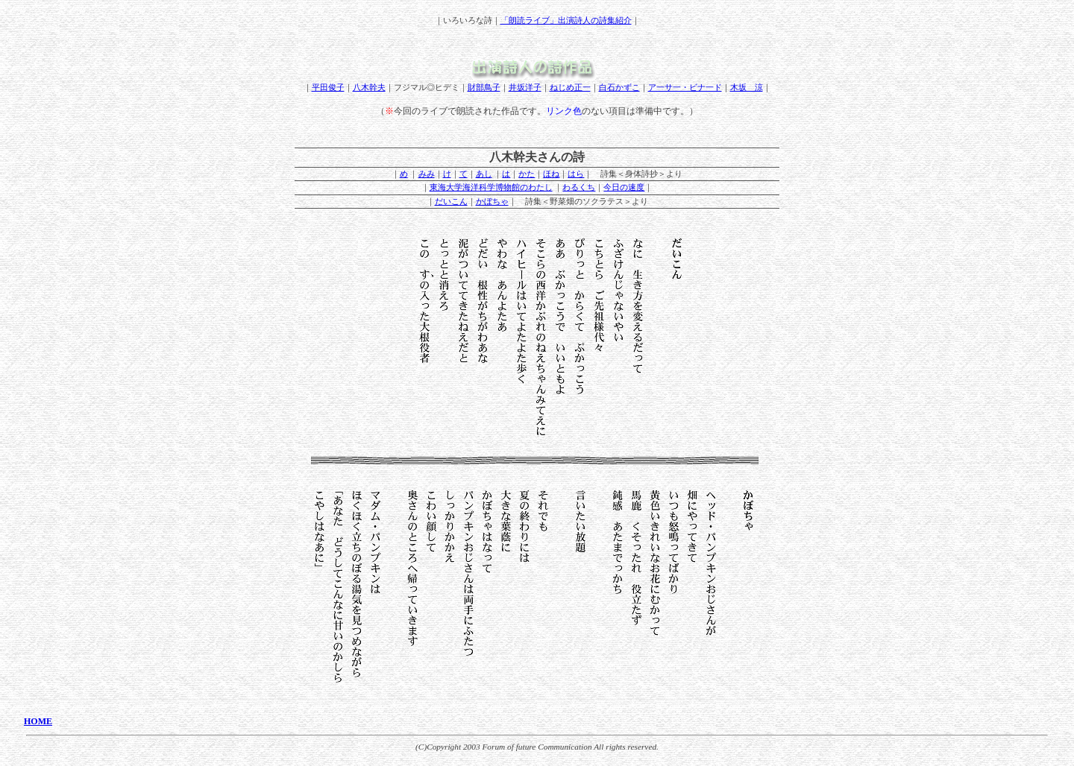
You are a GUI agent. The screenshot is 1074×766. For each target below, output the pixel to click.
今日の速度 (623, 187)
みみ (426, 173)
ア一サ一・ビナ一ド (685, 87)
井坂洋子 (525, 87)
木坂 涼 (746, 87)
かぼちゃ (492, 201)
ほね (551, 173)
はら (576, 173)
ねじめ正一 (570, 87)
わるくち (578, 187)
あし (484, 173)
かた (526, 173)
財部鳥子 (484, 87)
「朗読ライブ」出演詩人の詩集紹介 (566, 20)
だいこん (451, 201)
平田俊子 (328, 87)
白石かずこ (619, 87)
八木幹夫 (369, 87)
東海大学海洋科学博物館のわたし (491, 187)
